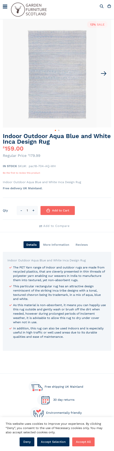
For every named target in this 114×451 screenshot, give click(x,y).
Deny (27, 442)
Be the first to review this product (21, 173)
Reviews (82, 244)
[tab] (32, 244)
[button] (103, 73)
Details (31, 244)
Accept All (83, 442)
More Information (56, 244)
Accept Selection (53, 442)
